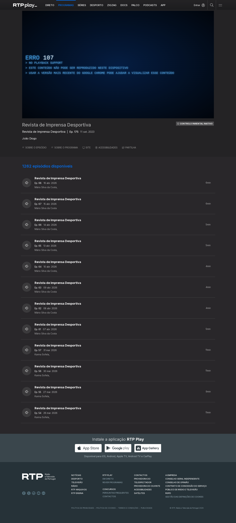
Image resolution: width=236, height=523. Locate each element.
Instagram (34, 493)
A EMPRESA (171, 475)
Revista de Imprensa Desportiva (56, 125)
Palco (135, 5)
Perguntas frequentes (116, 493)
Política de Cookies (106, 508)
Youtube (38, 493)
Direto (49, 5)
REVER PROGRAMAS (113, 482)
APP (163, 5)
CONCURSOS (109, 489)
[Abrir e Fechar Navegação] (220, 5)
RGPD (168, 493)
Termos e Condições (128, 508)
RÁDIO (74, 486)
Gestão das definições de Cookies (184, 497)
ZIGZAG (112, 5)
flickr (43, 493)
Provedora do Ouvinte (147, 486)
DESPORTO (77, 479)
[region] (118, 64)
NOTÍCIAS (76, 475)
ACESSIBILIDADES (106, 147)
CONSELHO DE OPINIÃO (177, 482)
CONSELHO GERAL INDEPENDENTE (182, 479)
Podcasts (150, 5)
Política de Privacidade (82, 508)
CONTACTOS (140, 475)
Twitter (29, 493)
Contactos (109, 496)
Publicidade (146, 508)
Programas (66, 5)
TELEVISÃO (77, 482)
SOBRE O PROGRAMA (64, 147)
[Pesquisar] (212, 5)
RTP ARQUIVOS (79, 489)
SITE (86, 147)
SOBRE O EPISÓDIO (34, 147)
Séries (82, 5)
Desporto (96, 5)
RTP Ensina (77, 493)
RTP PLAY (107, 475)
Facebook (24, 493)
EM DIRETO (108, 479)
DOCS (124, 5)
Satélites (139, 493)
